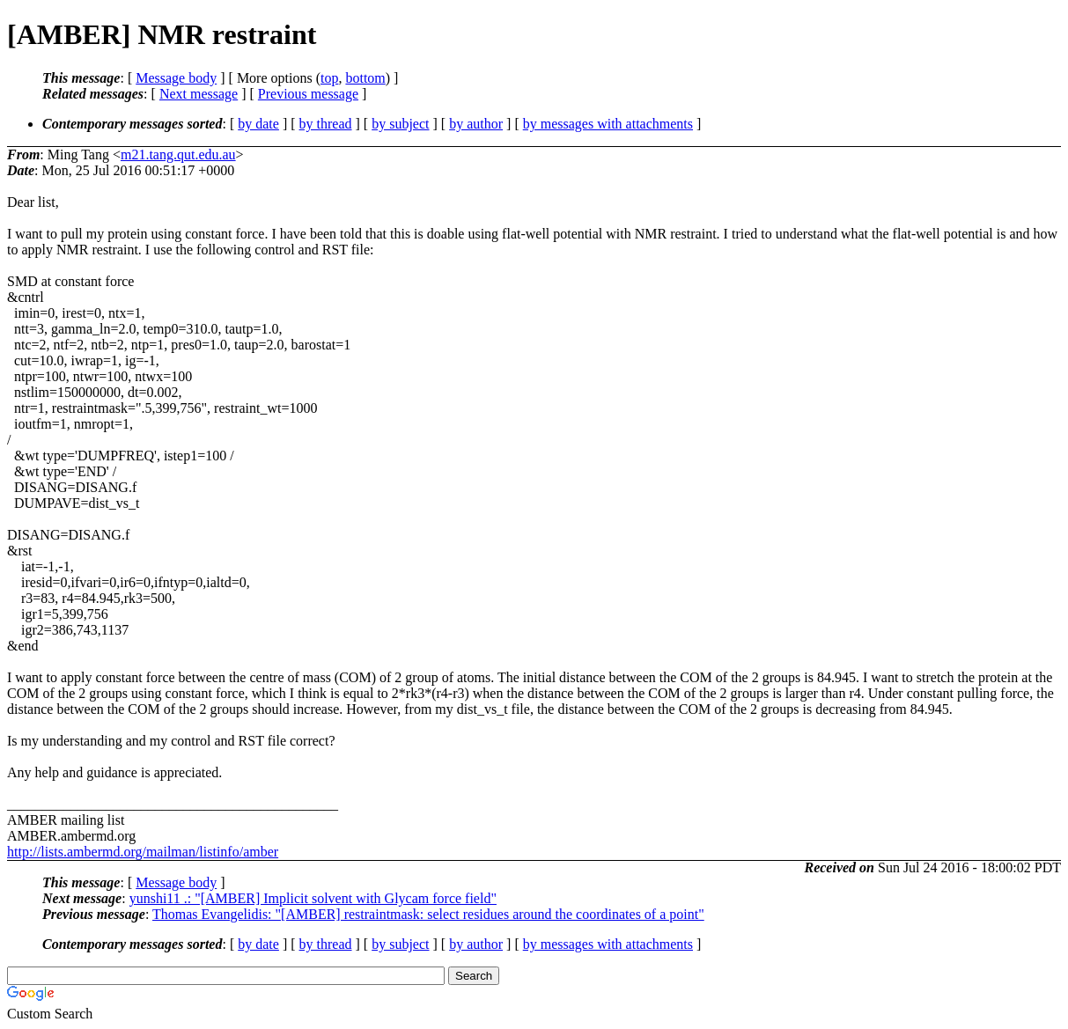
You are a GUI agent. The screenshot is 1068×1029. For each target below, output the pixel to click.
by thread (325, 123)
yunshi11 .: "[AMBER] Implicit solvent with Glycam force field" (313, 898)
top (329, 77)
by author (476, 123)
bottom (365, 77)
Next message (198, 93)
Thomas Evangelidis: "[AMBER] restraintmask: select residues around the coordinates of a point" (428, 914)
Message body (176, 77)
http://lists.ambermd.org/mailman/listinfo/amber (142, 851)
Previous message (308, 93)
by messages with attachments (608, 123)
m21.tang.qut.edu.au (178, 154)
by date (258, 123)
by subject (400, 123)
